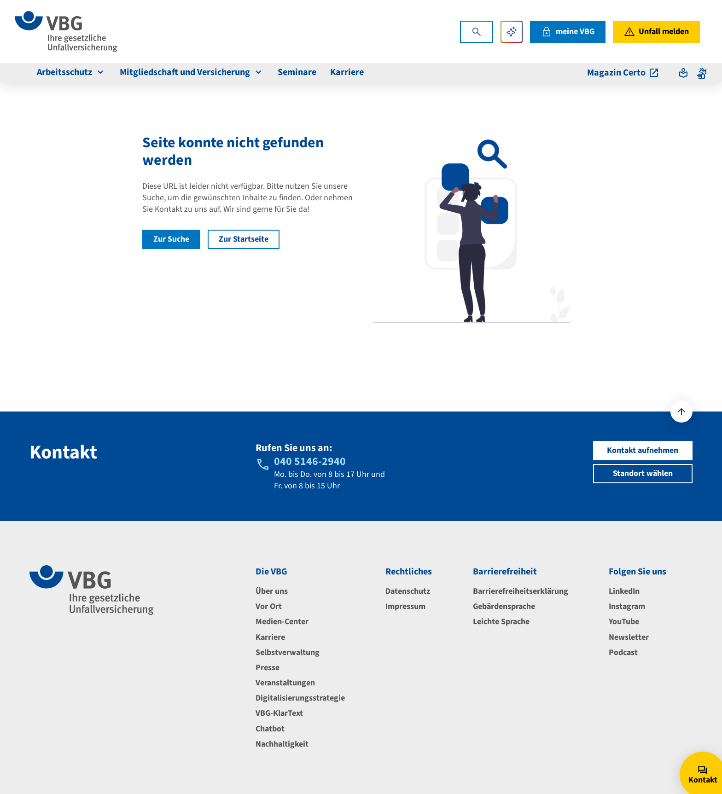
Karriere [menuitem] (347, 72)
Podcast (623, 652)
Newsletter (629, 637)
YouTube (624, 621)
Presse (267, 667)
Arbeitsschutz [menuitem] (71, 72)
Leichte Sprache (501, 621)
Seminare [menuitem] (297, 72)
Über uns (272, 591)
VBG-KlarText (279, 713)
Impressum (405, 606)
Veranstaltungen (285, 683)
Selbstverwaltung (288, 652)
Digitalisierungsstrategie (300, 698)
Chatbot (270, 729)
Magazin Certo (623, 72)
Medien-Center (282, 621)
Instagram (627, 606)
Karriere (270, 637)
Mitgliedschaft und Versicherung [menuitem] (192, 72)
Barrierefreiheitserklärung (520, 591)
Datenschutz (407, 591)
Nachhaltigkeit (282, 744)
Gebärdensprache (504, 606)
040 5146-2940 (310, 461)
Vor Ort (269, 606)
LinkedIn (624, 591)
